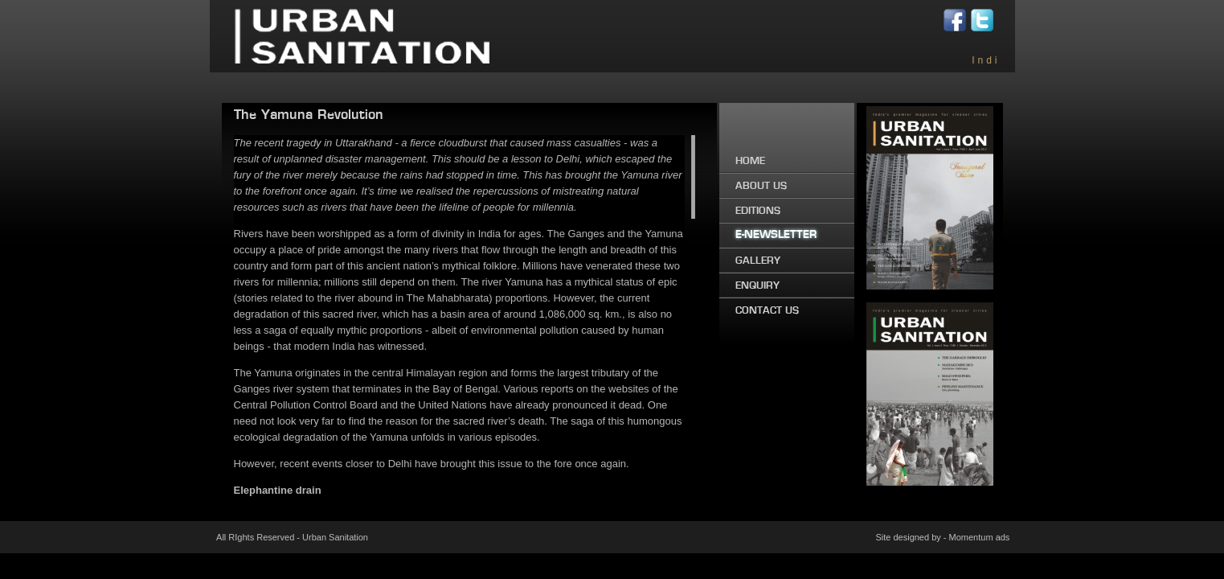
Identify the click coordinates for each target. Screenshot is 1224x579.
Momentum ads (979, 537)
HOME (750, 161)
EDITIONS (757, 211)
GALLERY (757, 260)
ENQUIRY (757, 285)
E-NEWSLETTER (776, 235)
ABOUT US (761, 186)
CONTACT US (767, 310)
